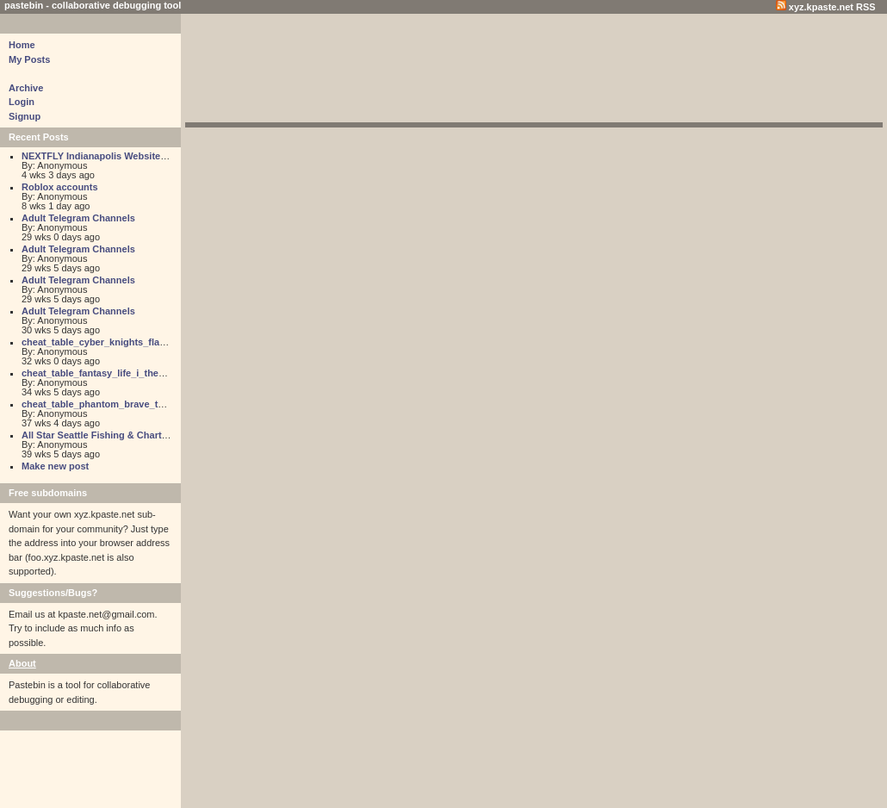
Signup (24, 116)
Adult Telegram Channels (78, 218)
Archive (26, 88)
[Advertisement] (534, 71)
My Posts (29, 59)
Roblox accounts (60, 187)
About (22, 663)
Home (22, 45)
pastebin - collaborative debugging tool (92, 5)
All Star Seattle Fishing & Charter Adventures (123, 435)
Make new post (55, 466)
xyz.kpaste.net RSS (826, 7)
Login (21, 101)
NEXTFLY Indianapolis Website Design (108, 156)
